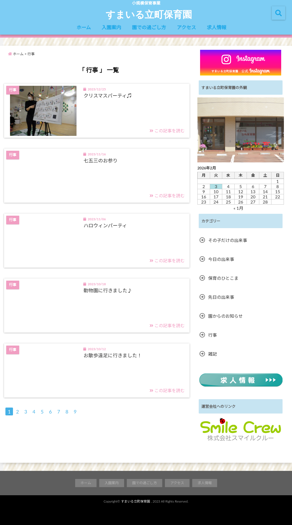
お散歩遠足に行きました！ (113, 355)
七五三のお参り (101, 160)
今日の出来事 (221, 259)
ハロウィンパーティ (105, 225)
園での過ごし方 (149, 27)
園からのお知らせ (225, 316)
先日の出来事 (221, 297)
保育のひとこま (223, 278)
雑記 (212, 353)
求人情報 (216, 27)
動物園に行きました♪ (108, 290)
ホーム (84, 27)
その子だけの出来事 (227, 240)
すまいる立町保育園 (149, 14)
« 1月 (238, 208)
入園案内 (111, 27)
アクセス (186, 27)
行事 (212, 334)
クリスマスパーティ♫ (108, 96)
